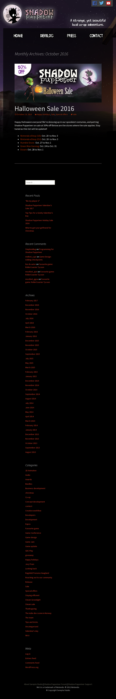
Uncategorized (31, 626)
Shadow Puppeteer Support (80, 684)
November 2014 (32, 385)
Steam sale (30, 604)
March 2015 (30, 367)
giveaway (29, 555)
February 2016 (31, 331)
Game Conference (33, 533)
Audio (27, 475)
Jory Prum (29, 564)
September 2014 (32, 394)
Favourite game (32, 528)
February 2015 (31, 372)
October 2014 (31, 389)
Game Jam (29, 542)
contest (28, 506)
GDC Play (29, 550)
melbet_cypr (30, 256)
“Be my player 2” (32, 201)
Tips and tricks (31, 622)
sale (75, 114)
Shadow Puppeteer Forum (55, 684)
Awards (28, 479)
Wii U (27, 635)
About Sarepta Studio (33, 684)
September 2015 (32, 354)
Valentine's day (31, 631)
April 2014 (29, 416)
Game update (31, 546)
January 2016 (31, 336)
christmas (29, 493)
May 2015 (29, 363)
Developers (30, 515)
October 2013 (31, 443)
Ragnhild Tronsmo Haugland (37, 573)
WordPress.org (31, 667)
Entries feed (30, 658)
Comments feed (32, 662)
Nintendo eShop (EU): (31, 139)
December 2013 (32, 434)
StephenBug (30, 249)
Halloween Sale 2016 (44, 108)
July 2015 (29, 358)
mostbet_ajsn (31, 271)
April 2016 (29, 323)
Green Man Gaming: (29, 146)
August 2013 (30, 452)
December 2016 (32, 305)
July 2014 (29, 403)
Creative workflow (33, 510)
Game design (31, 537)
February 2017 (31, 300)
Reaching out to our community (38, 577)
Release (28, 582)
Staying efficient (32, 595)
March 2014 (30, 421)
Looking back (31, 568)
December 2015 (32, 340)
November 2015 (32, 345)
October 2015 (31, 349)
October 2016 (31, 314)
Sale (53, 114)
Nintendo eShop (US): (30, 135)
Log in (27, 654)
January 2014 (31, 430)
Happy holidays (43, 114)
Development (31, 519)
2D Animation (30, 470)
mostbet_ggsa (31, 279)
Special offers (62, 114)
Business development (35, 488)
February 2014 (31, 425)
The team (29, 617)
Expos (28, 524)
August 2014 (30, 398)
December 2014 (32, 380)
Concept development (35, 501)
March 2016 (30, 327)
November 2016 (32, 309)
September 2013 (32, 447)
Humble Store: (27, 142)
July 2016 (29, 318)
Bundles (28, 484)
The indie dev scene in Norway (38, 613)
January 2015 (31, 376)
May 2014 (29, 412)
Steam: (24, 149)
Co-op (28, 497)
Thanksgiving (31, 608)
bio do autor (30, 264)
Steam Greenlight (32, 599)
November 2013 (32, 438)
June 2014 (29, 407)
